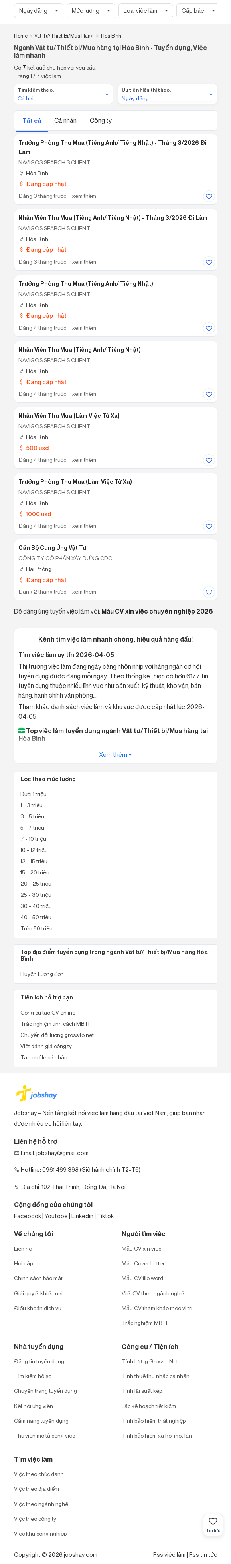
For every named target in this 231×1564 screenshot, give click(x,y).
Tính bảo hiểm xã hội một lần (157, 1435)
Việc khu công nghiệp (40, 1533)
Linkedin (82, 1216)
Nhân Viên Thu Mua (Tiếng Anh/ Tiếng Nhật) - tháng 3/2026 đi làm (112, 217)
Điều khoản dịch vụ (37, 1308)
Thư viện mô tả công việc (44, 1435)
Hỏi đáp (23, 1263)
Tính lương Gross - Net (150, 1361)
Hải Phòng (34, 569)
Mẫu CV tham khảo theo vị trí (157, 1308)
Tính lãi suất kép (142, 1390)
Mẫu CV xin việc (141, 1248)
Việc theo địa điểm (36, 1488)
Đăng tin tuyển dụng (39, 1361)
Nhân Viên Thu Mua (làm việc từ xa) (69, 415)
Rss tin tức (203, 1554)
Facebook (27, 1216)
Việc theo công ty (35, 1518)
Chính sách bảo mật (38, 1278)
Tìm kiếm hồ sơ (32, 1376)
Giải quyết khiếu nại (38, 1293)
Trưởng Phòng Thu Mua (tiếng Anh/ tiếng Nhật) (85, 283)
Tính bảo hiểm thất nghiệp (154, 1420)
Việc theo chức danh (39, 1474)
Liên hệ (23, 1248)
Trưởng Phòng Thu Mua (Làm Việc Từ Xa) (75, 481)
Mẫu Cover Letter (143, 1263)
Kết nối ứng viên (33, 1406)
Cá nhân (66, 120)
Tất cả (32, 120)
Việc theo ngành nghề (41, 1504)
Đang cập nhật (42, 183)
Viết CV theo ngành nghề (153, 1293)
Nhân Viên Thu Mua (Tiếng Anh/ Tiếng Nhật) (79, 349)
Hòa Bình (33, 173)
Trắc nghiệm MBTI (144, 1323)
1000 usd (34, 514)
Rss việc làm (169, 1554)
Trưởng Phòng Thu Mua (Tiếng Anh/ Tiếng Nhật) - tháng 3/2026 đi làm (112, 147)
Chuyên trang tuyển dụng (45, 1390)
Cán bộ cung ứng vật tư (52, 547)
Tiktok (105, 1216)
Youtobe (56, 1216)
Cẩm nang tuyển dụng (41, 1420)
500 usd (33, 448)
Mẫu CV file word (142, 1278)
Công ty (101, 120)
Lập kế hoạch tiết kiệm (149, 1406)
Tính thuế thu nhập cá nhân (156, 1376)
